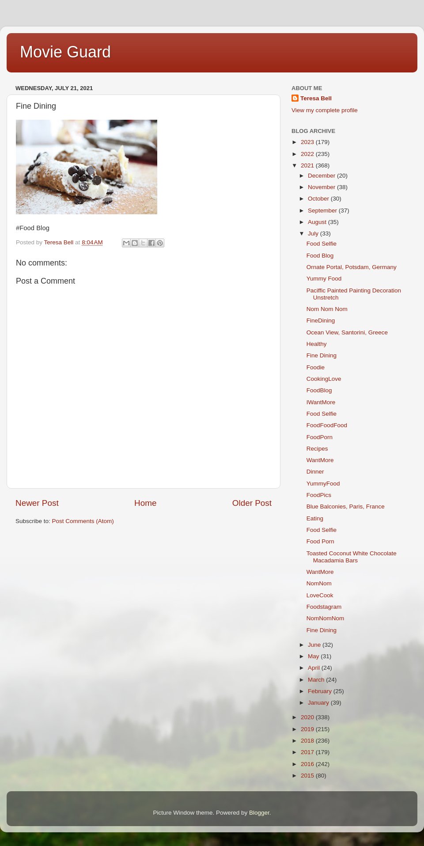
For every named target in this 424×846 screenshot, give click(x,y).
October (319, 198)
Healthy (317, 344)
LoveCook (320, 595)
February (320, 691)
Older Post (252, 503)
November (322, 187)
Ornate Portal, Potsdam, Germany (352, 267)
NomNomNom (325, 618)
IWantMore (321, 402)
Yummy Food (324, 278)
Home (145, 503)
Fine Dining (322, 355)
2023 (308, 142)
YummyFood (323, 483)
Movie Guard (65, 52)
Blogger (259, 812)
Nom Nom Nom (327, 309)
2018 (308, 740)
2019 (308, 729)
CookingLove (324, 379)
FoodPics (319, 495)
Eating (315, 518)
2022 (308, 154)
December (322, 175)
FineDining (321, 320)
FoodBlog (319, 390)
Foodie (316, 367)
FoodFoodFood (327, 425)
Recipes (317, 448)
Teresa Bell (316, 98)
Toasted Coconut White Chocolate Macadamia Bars (352, 557)
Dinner (315, 471)
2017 (308, 752)
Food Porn (320, 541)
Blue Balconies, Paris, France (346, 506)
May (314, 656)
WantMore (320, 460)
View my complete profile (325, 110)
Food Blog (320, 255)
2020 (308, 717)
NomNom (319, 583)
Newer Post (37, 503)
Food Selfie (322, 243)
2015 (308, 775)
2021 (308, 165)
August (318, 222)
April (315, 667)
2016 (308, 764)
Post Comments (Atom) (83, 521)
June (315, 644)
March (317, 679)
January (319, 702)
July (314, 233)
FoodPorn (320, 437)
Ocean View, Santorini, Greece (347, 332)
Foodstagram (324, 606)
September (323, 210)
